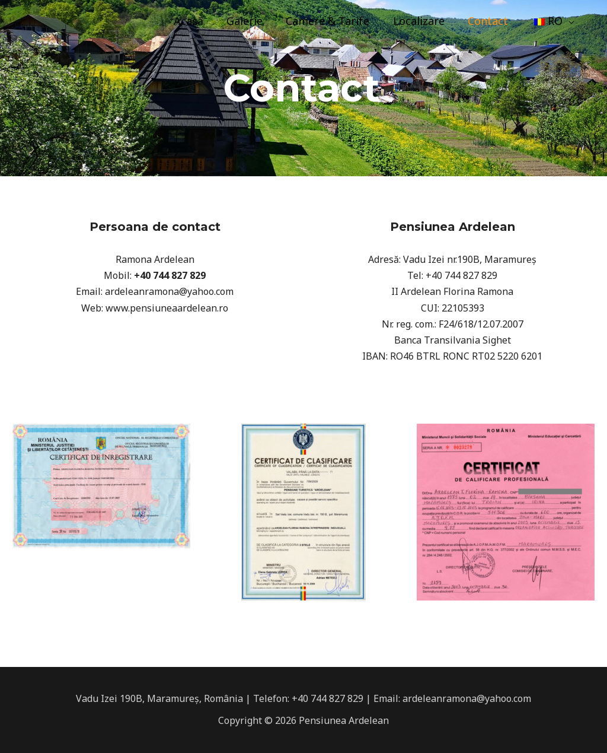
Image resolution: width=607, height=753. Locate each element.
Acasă (199, 21)
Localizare (423, 21)
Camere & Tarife (334, 21)
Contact (491, 21)
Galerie (253, 21)
